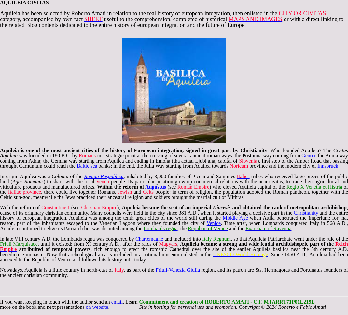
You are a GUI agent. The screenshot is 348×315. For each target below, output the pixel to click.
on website (97, 307)
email (117, 302)
